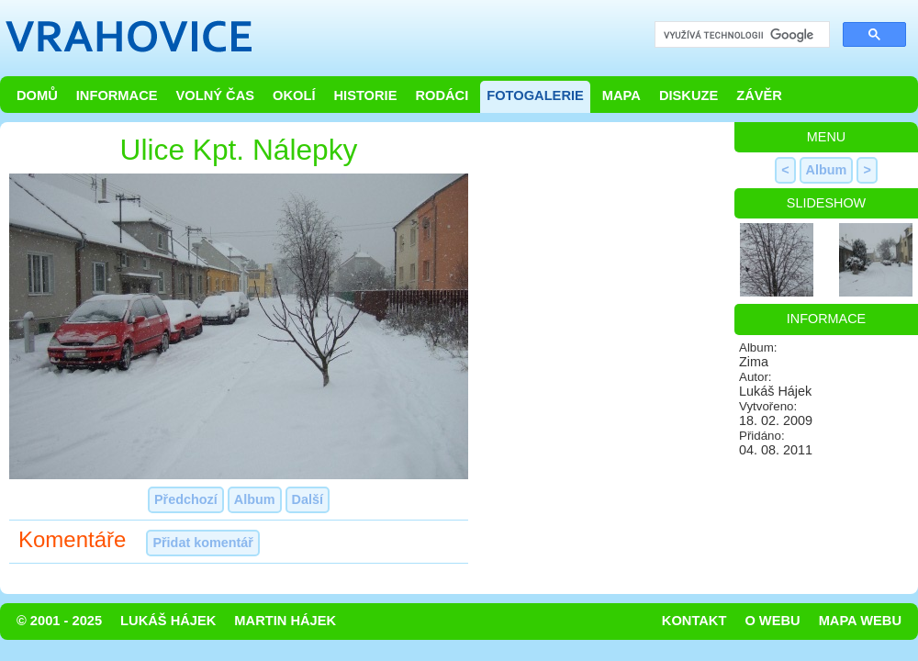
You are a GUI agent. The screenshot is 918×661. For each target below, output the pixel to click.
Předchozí (186, 499)
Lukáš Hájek (168, 620)
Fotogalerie (535, 95)
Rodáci (441, 95)
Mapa (621, 95)
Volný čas (215, 95)
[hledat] (740, 35)
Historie (365, 95)
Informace (117, 95)
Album (254, 499)
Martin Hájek (285, 620)
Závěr (759, 95)
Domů (37, 95)
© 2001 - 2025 (59, 620)
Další (307, 499)
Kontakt (694, 620)
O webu (772, 620)
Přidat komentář (202, 542)
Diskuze (688, 95)
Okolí (294, 95)
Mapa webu (860, 620)
